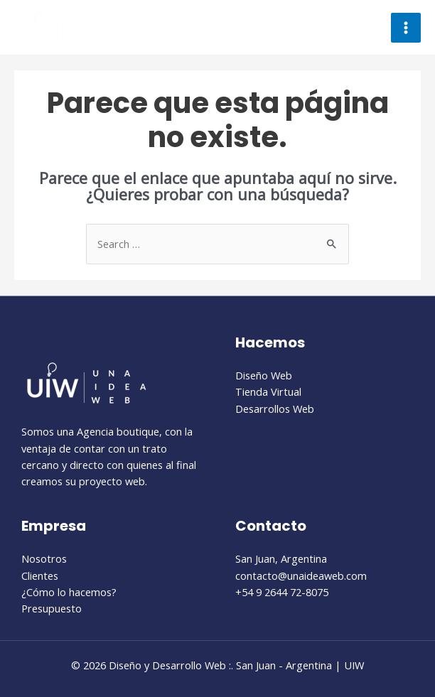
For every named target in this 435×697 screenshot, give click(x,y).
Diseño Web (263, 375)
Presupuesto (51, 608)
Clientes (39, 575)
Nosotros (44, 558)
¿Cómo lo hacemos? (69, 592)
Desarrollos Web (274, 408)
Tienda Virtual (268, 391)
